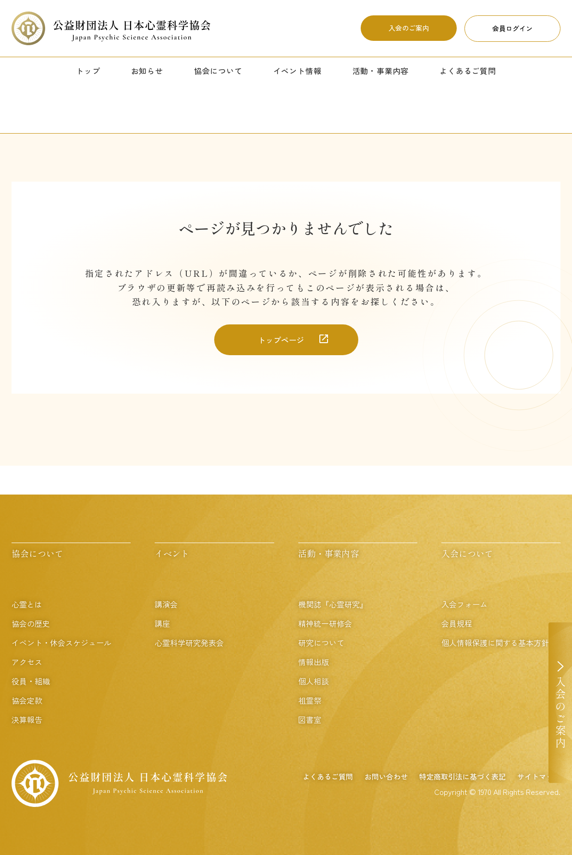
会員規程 (456, 623)
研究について (321, 642)
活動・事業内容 (381, 70)
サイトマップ (538, 776)
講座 (162, 623)
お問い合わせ (386, 776)
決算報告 (27, 719)
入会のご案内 (409, 28)
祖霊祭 (309, 700)
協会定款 (27, 700)
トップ (88, 70)
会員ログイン (512, 28)
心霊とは (27, 604)
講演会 (166, 604)
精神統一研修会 (325, 623)
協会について (218, 70)
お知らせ (147, 70)
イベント (172, 553)
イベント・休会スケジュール (61, 642)
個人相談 (313, 681)
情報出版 (313, 662)
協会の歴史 (31, 623)
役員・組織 (31, 681)
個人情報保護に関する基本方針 (495, 642)
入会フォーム (464, 604)
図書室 (309, 719)
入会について (467, 553)
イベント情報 (297, 70)
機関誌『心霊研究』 (332, 604)
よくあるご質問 (467, 70)
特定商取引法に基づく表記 (462, 776)
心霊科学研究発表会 (189, 642)
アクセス (27, 662)
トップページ (281, 340)
